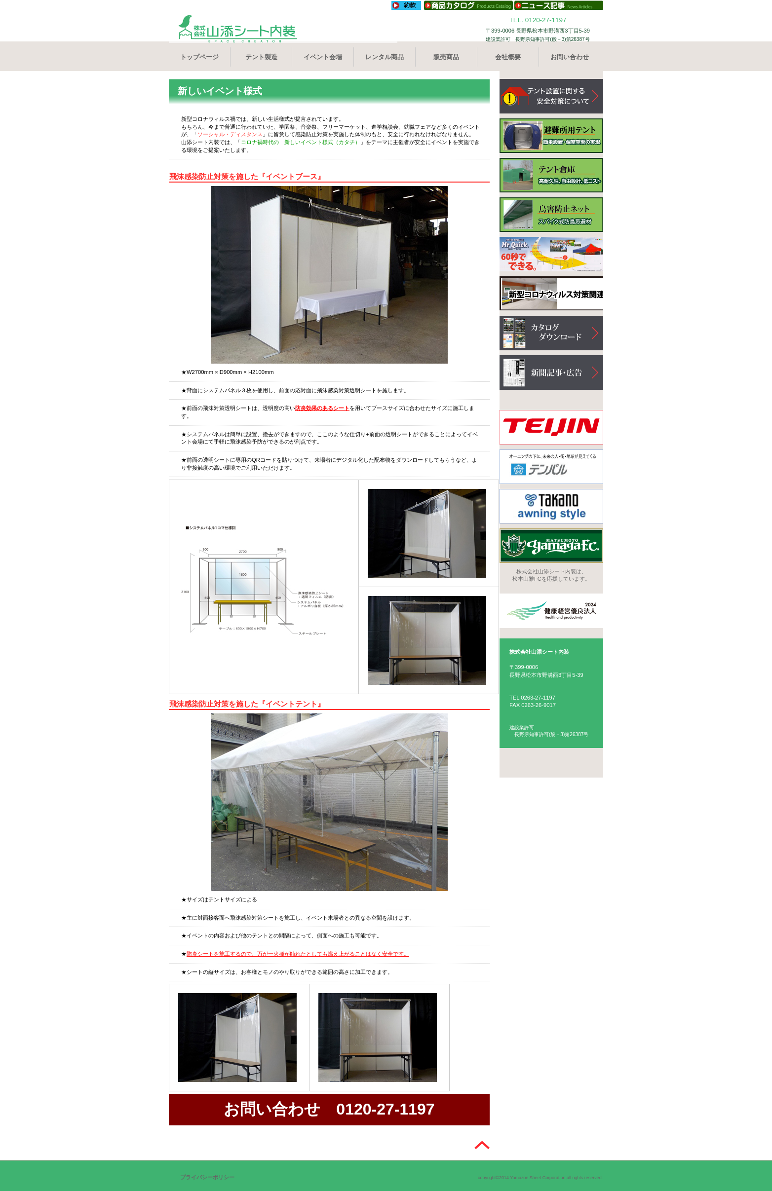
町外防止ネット (551, 214)
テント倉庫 (551, 175)
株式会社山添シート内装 (284, 29)
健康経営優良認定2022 (551, 611)
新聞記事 (551, 372)
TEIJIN (551, 427)
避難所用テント (551, 135)
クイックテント (551, 254)
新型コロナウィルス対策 (551, 293)
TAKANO (551, 506)
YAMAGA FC (551, 545)
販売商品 (446, 57)
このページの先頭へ (482, 1146)
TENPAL (551, 466)
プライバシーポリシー (207, 1177)
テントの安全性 (551, 96)
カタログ (551, 333)
